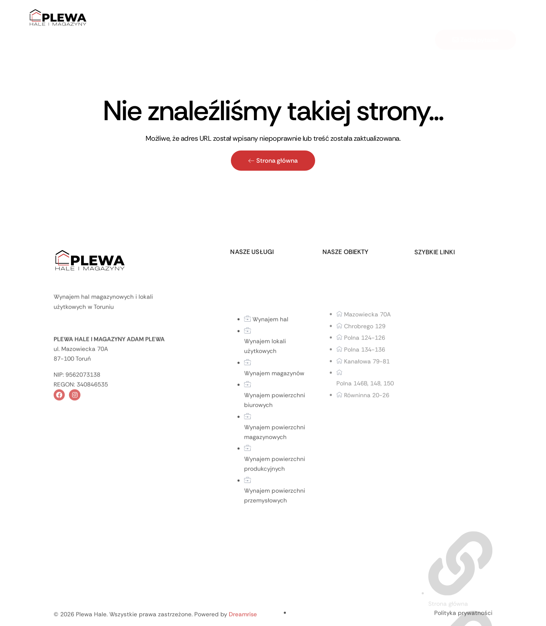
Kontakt (338, 19)
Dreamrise (243, 620)
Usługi (285, 19)
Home (190, 19)
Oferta (252, 19)
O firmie (219, 19)
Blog (312, 19)
